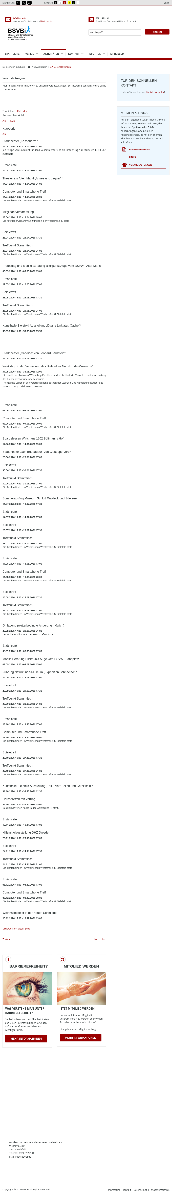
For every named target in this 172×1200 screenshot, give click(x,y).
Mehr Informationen (26, 1038)
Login (166, 2)
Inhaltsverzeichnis (159, 1189)
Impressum (117, 52)
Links (132, 157)
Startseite (12, 52)
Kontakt (73, 52)
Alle (5, 120)
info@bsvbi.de (19, 18)
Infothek (95, 52)
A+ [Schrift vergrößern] (18, 2)
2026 (12, 120)
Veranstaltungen (60, 66)
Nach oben (100, 939)
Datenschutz (141, 1189)
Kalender (22, 111)
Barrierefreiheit (136, 149)
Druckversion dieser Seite (16, 928)
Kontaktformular (155, 92)
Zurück (6, 939)
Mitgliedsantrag (47, 21)
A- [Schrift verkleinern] (29, 2)
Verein (29, 52)
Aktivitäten (51, 52)
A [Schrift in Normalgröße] (24, 2)
